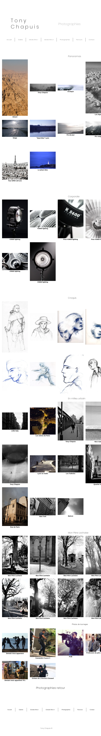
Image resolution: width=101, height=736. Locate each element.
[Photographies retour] (50, 688)
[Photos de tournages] (80, 624)
